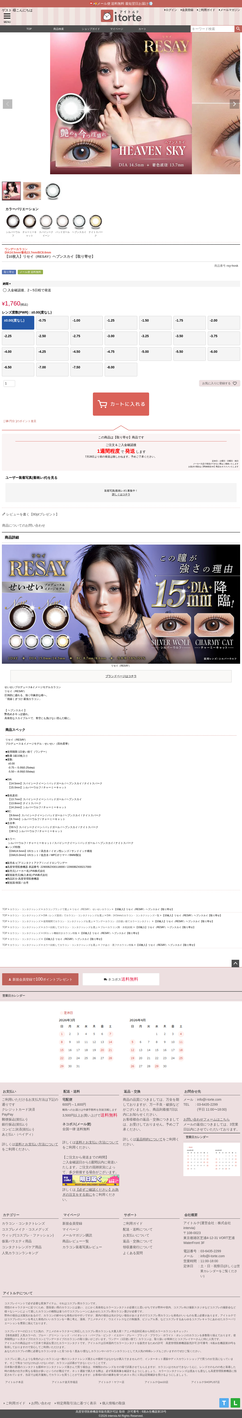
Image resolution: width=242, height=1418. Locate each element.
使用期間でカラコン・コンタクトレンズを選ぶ (68, 921)
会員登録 (187, 10)
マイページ (71, 1215)
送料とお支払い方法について (36, 1144)
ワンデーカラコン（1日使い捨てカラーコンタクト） (123, 921)
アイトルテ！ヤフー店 (111, 1382)
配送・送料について (138, 1229)
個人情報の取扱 (113, 1403)
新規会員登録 (72, 1223)
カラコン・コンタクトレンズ (25, 909)
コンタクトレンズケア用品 (22, 1247)
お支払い (9, 1091)
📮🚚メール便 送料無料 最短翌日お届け (121, 3)
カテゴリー (11, 1215)
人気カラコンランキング (20, 1253)
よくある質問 (133, 1253)
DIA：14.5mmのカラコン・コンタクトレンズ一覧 (133, 915)
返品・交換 (132, 1091)
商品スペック (15, 730)
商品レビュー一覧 (75, 1241)
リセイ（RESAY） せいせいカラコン (91, 909)
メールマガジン (230, 10)
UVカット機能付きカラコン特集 (60, 933)
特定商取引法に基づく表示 (76, 1403)
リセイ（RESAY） (121, 672)
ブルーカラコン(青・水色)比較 (116, 927)
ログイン (171, 10)
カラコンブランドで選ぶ (56, 909)
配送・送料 (71, 1091)
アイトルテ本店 (14, 1382)
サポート (130, 1215)
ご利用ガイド (206, 10)
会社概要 (191, 1215)
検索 (238, 29)
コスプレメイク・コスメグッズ (25, 1229)
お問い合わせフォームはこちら (206, 1119)
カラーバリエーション (22, 209)
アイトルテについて (18, 1293)
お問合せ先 (192, 1091)
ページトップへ (235, 963)
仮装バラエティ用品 (17, 1241)
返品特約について (149, 1139)
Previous (7, 104)
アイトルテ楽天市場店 (65, 1382)
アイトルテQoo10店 (156, 1382)
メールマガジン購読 (77, 1235)
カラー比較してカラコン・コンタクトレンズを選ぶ (70, 927)
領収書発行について (138, 1247)
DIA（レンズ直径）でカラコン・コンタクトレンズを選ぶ (73, 915)
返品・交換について (138, 1241)
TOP (4, 909)
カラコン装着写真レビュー (82, 1247)
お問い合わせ (41, 1403)
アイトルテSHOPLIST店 (205, 1382)
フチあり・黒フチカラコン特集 (117, 945)
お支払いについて (136, 1235)
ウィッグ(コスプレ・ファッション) (28, 1235)
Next (234, 104)
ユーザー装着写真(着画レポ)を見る (31, 478)
